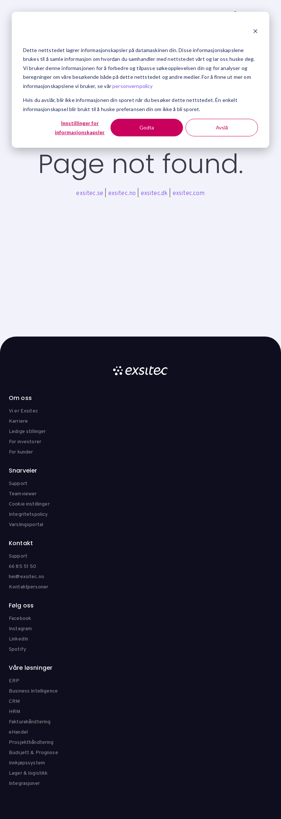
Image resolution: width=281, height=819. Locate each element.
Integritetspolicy (28, 514)
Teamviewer (23, 494)
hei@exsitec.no (26, 577)
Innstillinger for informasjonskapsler (80, 127)
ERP (14, 681)
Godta (146, 127)
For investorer (25, 442)
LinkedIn (18, 639)
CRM (14, 701)
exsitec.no (122, 193)
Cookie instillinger (29, 504)
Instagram (20, 629)
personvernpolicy (132, 86)
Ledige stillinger (27, 432)
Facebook (20, 619)
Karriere (18, 421)
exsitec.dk (154, 193)
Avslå (222, 127)
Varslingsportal (26, 525)
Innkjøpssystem (27, 763)
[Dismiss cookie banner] (255, 32)
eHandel (18, 732)
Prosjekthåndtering (31, 742)
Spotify (17, 649)
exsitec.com (189, 193)
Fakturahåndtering (29, 722)
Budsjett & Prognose (33, 753)
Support (18, 484)
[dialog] (140, 80)
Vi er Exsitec (23, 411)
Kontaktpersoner (28, 587)
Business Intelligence (33, 691)
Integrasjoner (24, 784)
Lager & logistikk (28, 773)
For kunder (21, 452)
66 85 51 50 (23, 566)
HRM (14, 712)
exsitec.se (89, 193)
